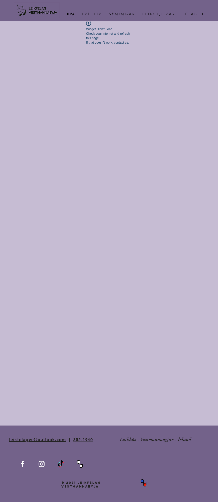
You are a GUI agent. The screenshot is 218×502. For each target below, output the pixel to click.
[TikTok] (61, 464)
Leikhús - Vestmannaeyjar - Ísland (155, 439)
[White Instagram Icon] (42, 464)
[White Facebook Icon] (22, 464)
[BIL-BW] (80, 464)
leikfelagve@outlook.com (37, 439)
